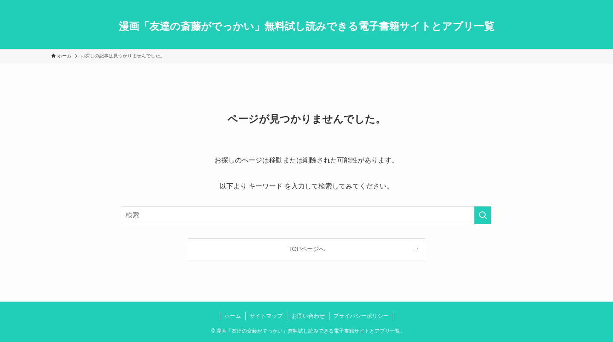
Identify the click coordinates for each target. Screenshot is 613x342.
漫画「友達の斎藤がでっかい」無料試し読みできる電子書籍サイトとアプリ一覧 (306, 26)
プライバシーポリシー (361, 316)
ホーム (232, 316)
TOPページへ (306, 248)
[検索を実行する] (482, 215)
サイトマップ (266, 316)
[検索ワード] (306, 215)
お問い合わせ (308, 316)
